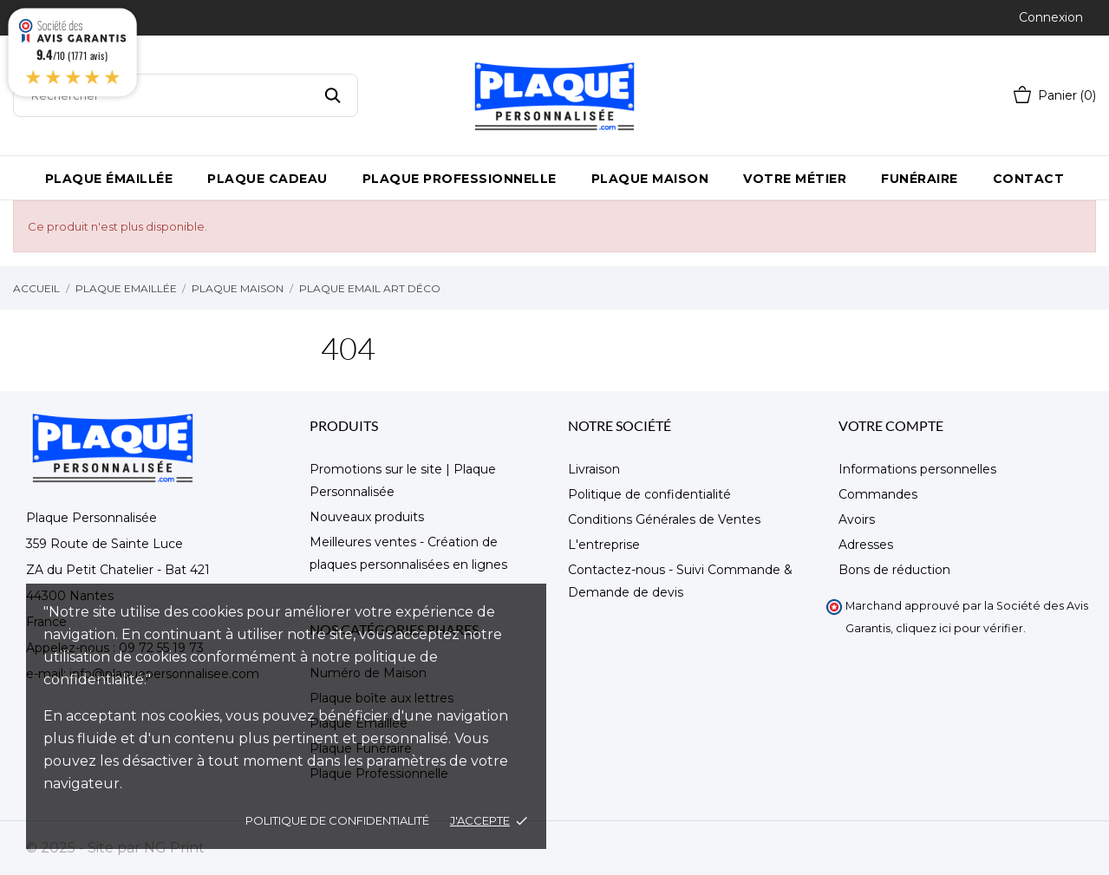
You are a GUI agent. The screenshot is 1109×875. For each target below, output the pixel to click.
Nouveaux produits (367, 517)
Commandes (877, 494)
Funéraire (919, 178)
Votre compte (890, 425)
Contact (1029, 178)
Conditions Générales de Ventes (664, 519)
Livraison (594, 469)
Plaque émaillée (109, 178)
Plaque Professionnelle (459, 178)
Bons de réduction (894, 570)
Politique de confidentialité (337, 820)
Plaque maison (650, 178)
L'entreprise (604, 544)
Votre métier (794, 178)
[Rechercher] (185, 95)
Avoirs (856, 519)
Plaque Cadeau (267, 178)
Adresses (865, 544)
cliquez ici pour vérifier (959, 628)
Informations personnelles (917, 469)
